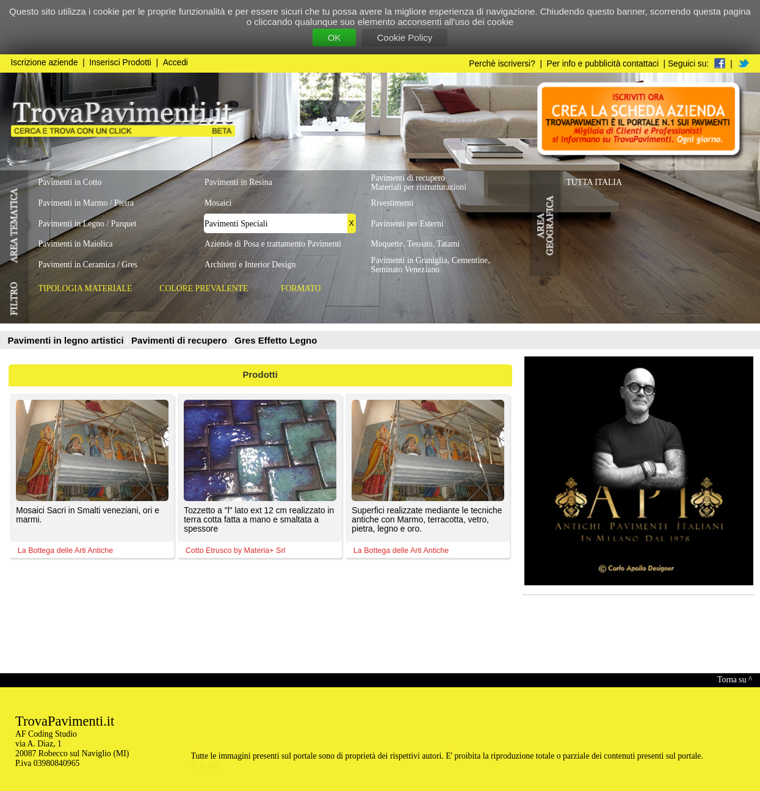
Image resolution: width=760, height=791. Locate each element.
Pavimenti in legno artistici (67, 340)
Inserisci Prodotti (120, 62)
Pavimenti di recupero (180, 340)
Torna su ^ (734, 679)
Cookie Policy (404, 37)
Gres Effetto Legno (275, 340)
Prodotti (260, 374)
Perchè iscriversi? (502, 63)
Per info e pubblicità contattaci (603, 63)
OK (334, 37)
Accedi (175, 62)
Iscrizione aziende (44, 62)
